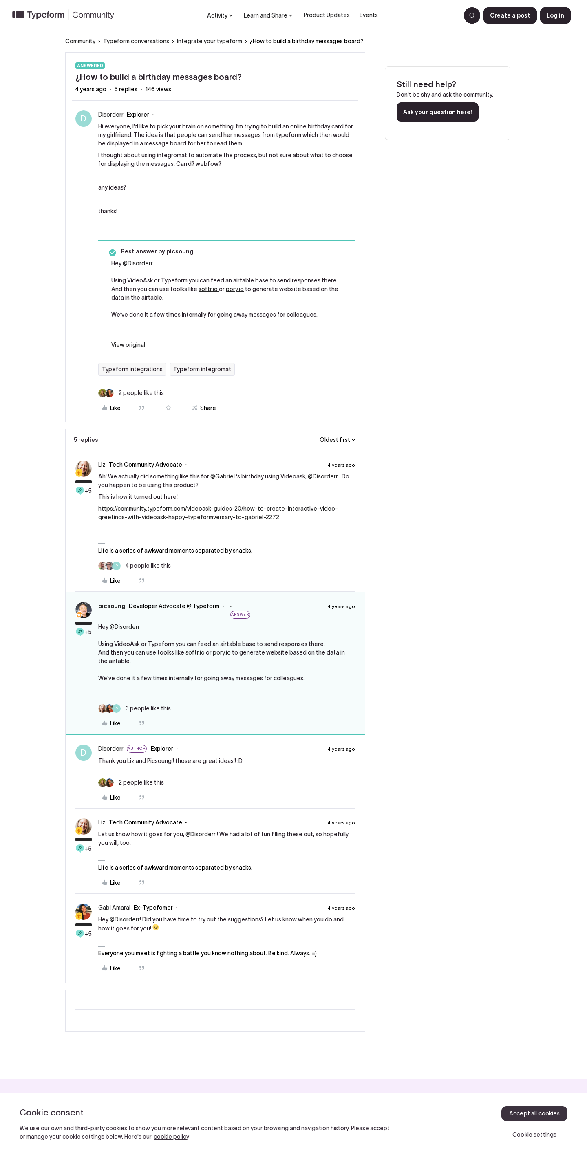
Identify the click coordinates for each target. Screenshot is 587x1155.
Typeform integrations (132, 369)
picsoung (112, 606)
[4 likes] (134, 566)
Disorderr (111, 114)
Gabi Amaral (114, 907)
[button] (510, 15)
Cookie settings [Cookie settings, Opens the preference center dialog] (534, 1134)
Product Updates (327, 15)
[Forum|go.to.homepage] (66, 15)
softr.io (209, 289)
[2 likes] (131, 393)
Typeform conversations (136, 41)
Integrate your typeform (209, 41)
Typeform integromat (202, 369)
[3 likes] (134, 708)
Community (80, 41)
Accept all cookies (534, 1113)
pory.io (235, 289)
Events (369, 15)
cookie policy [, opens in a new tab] (171, 1136)
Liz (102, 464)
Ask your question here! (437, 112)
